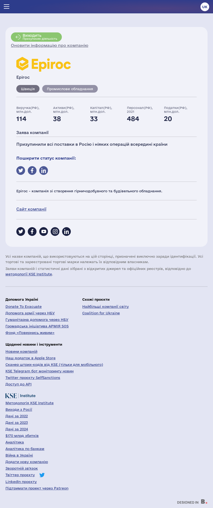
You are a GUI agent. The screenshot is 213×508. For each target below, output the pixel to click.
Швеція (28, 89)
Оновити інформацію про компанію (49, 45)
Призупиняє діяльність (40, 36)
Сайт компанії (31, 209)
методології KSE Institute (28, 274)
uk (205, 7)
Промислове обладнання (70, 89)
